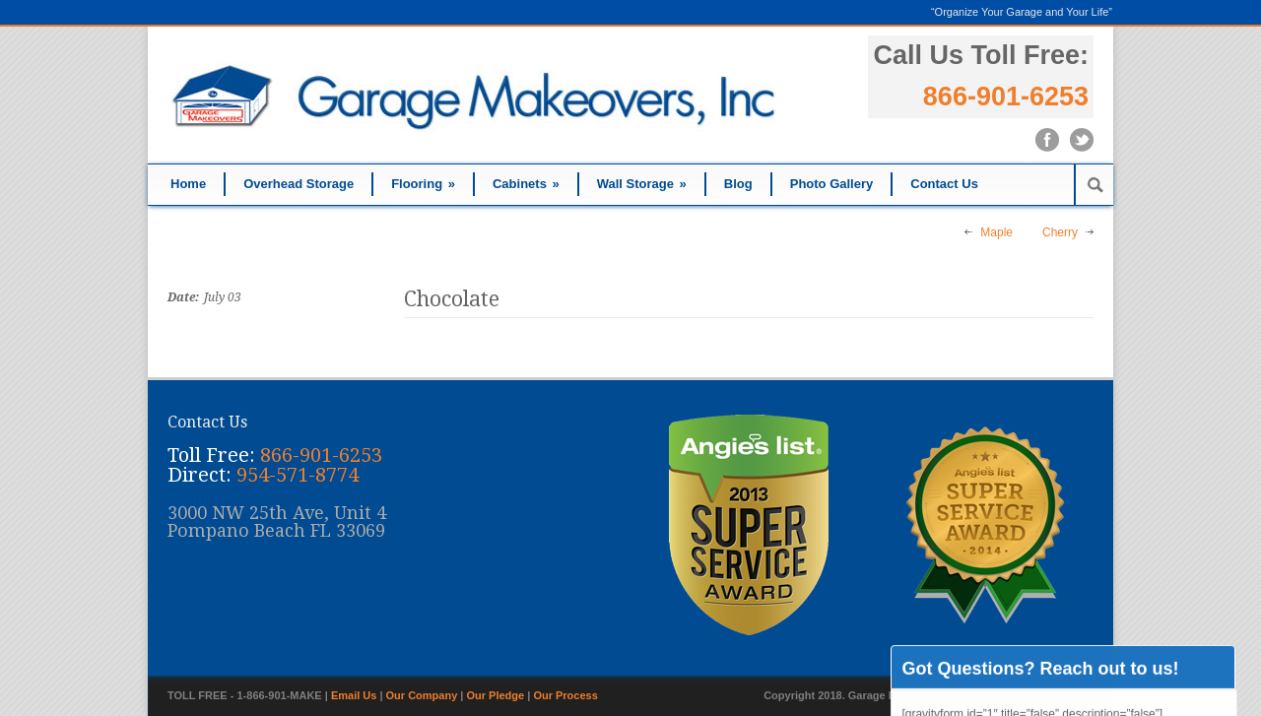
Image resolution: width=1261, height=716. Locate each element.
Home (188, 183)
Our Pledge (496, 695)
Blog (738, 183)
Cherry (1060, 232)
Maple (996, 232)
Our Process (565, 695)
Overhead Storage (298, 183)
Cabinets (526, 183)
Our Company (422, 695)
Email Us (353, 695)
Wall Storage (642, 183)
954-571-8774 (297, 475)
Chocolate (451, 299)
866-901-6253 (1006, 96)
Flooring (423, 183)
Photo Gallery (832, 183)
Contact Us (944, 183)
